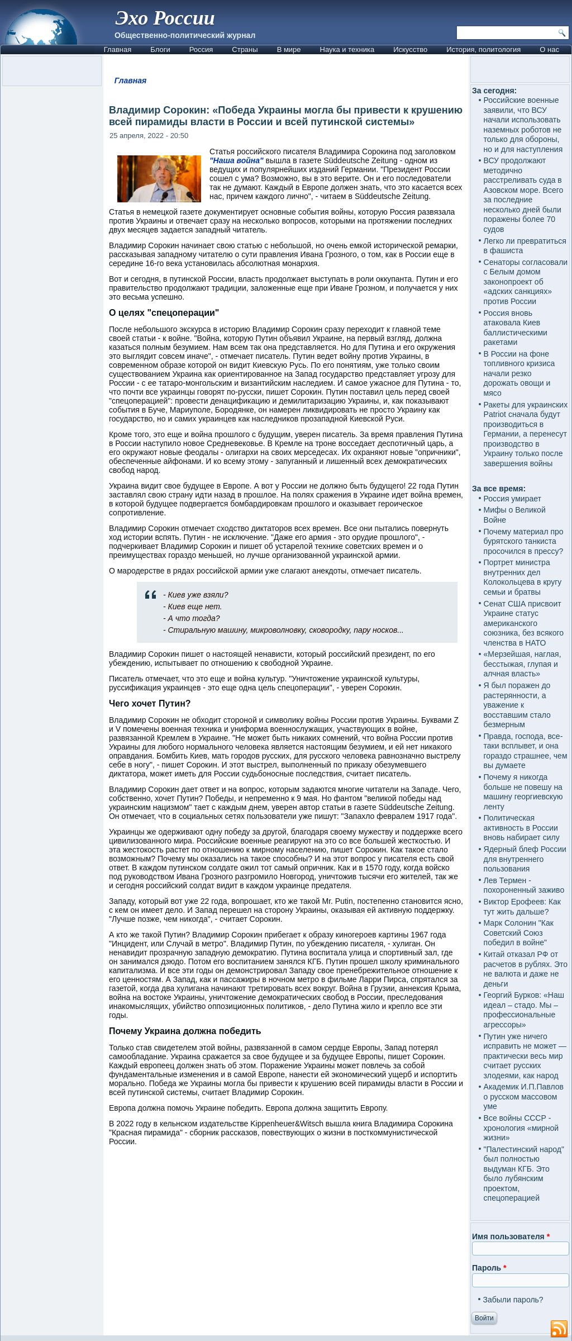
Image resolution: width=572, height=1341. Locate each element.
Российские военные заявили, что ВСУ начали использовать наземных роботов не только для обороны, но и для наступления (523, 125)
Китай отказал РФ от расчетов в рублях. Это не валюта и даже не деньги (526, 969)
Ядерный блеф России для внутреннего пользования (525, 859)
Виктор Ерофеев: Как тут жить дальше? (522, 906)
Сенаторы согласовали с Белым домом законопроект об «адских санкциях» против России (526, 282)
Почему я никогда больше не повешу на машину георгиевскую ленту (523, 792)
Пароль (489, 1267)
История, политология (483, 49)
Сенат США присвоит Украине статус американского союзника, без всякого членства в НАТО (524, 623)
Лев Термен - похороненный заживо (524, 885)
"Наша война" (236, 160)
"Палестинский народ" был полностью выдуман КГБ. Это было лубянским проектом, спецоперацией (524, 1174)
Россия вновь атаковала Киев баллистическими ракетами (515, 328)
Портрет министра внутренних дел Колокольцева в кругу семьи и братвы (523, 577)
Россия (201, 49)
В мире (289, 49)
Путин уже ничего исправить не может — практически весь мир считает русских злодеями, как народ (525, 1056)
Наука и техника (347, 49)
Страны (245, 49)
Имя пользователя (511, 1236)
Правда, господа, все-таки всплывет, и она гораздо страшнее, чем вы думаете (526, 751)
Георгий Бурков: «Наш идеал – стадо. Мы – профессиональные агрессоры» (524, 1010)
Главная (117, 49)
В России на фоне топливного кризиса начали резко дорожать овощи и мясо (519, 373)
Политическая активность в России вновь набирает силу (522, 827)
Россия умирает (512, 498)
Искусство (410, 49)
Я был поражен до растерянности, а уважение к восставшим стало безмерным (517, 705)
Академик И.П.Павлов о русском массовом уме (524, 1096)
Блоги (160, 49)
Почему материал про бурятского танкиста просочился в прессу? (524, 541)
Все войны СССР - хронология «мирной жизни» (521, 1127)
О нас (549, 49)
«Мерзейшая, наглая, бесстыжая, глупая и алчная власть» (522, 664)
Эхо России (165, 18)
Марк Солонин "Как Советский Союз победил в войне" (519, 932)
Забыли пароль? (513, 1299)
